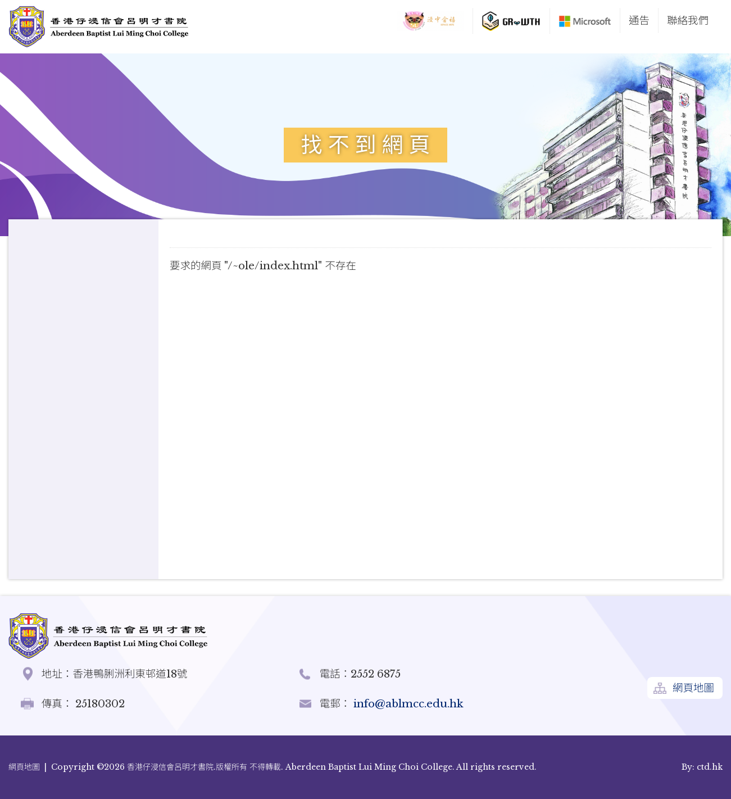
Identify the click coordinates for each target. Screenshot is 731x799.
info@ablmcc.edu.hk (407, 703)
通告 (639, 20)
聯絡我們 (688, 20)
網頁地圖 (693, 687)
